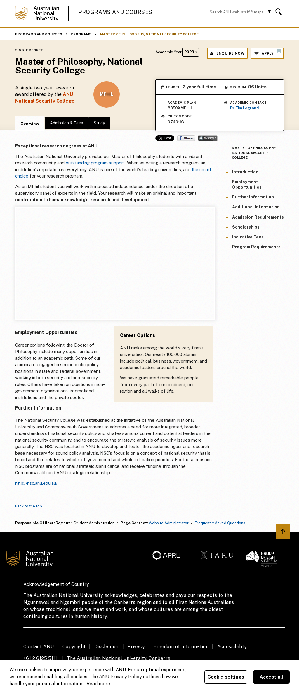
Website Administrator (169, 523)
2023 (190, 52)
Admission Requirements (258, 217)
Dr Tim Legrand (244, 108)
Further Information (253, 197)
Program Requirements (256, 247)
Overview (29, 124)
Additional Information (256, 207)
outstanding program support (95, 162)
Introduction (245, 172)
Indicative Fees (248, 237)
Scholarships (246, 227)
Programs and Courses (115, 12)
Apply (267, 51)
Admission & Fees (66, 123)
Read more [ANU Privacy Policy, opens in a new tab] (98, 683)
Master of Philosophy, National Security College (149, 34)
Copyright (74, 646)
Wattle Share (208, 138)
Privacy (136, 646)
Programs (81, 34)
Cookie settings (226, 677)
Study (99, 123)
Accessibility (232, 646)
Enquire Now (227, 53)
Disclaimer (106, 646)
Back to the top (28, 506)
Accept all (272, 677)
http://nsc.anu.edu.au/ (36, 483)
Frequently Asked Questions (220, 523)
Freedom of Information (180, 646)
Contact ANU (38, 646)
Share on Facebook (186, 138)
